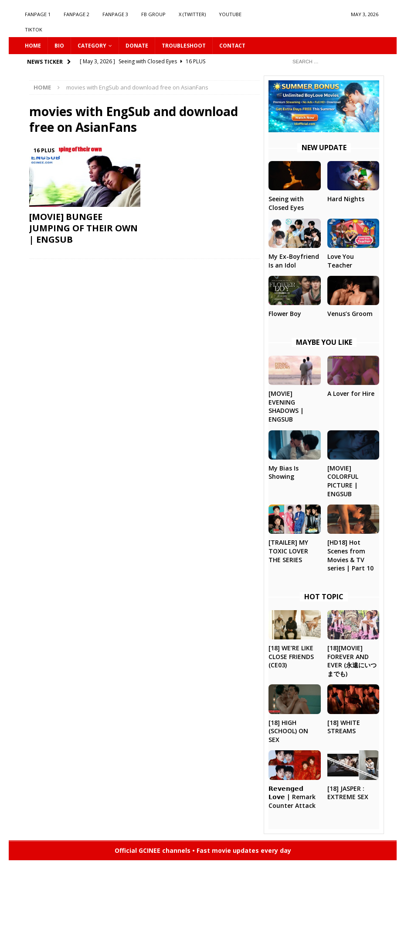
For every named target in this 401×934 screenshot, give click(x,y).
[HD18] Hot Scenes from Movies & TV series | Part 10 (350, 555)
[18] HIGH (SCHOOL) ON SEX (288, 731)
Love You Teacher (340, 260)
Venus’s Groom (350, 313)
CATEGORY (92, 45)
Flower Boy (284, 313)
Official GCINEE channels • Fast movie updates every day (203, 850)
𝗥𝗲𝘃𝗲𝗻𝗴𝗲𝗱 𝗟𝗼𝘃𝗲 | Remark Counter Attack (292, 797)
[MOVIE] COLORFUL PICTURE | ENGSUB (342, 481)
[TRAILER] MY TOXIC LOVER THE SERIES (288, 550)
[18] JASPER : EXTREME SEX (347, 792)
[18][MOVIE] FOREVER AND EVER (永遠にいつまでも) (352, 661)
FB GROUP (153, 14)
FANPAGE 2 (76, 14)
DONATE (137, 45)
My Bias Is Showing (283, 472)
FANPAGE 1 (38, 14)
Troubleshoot (184, 45)
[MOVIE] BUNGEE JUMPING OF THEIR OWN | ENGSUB (83, 228)
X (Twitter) (192, 14)
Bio (59, 45)
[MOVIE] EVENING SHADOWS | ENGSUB (286, 406)
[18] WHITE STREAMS (343, 726)
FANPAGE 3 (115, 14)
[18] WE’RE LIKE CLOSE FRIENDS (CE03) (291, 656)
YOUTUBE (230, 14)
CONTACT (232, 45)
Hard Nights (345, 199)
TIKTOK (33, 29)
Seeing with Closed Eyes (286, 203)
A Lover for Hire (350, 393)
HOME (33, 45)
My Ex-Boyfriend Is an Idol (293, 260)
